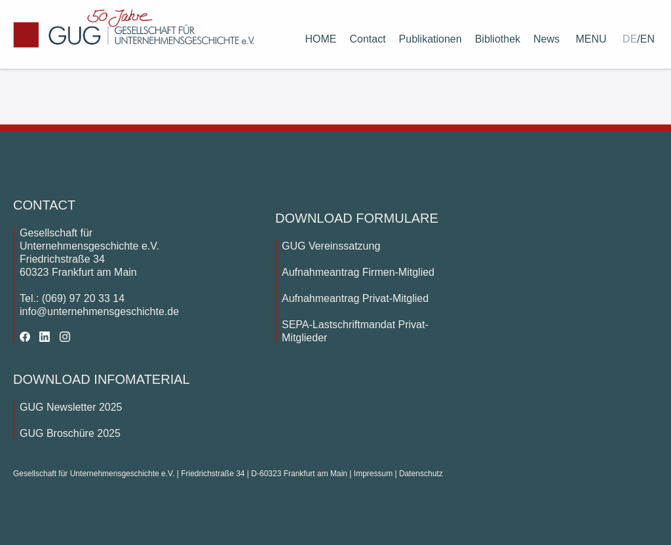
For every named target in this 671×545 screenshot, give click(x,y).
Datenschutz (421, 473)
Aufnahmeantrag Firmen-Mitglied (358, 272)
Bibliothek (497, 39)
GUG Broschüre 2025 (70, 433)
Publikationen (430, 39)
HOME (320, 39)
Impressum (373, 473)
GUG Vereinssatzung (331, 246)
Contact (367, 39)
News (546, 39)
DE (630, 39)
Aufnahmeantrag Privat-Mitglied (355, 298)
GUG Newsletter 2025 (71, 407)
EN (647, 39)
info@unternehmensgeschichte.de (99, 311)
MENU (591, 39)
